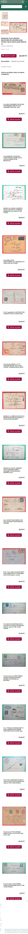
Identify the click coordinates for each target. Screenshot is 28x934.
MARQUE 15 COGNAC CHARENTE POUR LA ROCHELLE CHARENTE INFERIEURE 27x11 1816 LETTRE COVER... (13, 210)
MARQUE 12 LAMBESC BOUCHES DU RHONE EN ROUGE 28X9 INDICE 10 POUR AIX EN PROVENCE (13, 417)
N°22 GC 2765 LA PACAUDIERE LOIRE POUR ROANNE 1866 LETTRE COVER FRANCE (13, 885)
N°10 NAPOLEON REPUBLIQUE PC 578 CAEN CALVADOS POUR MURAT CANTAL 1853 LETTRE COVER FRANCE (13, 626)
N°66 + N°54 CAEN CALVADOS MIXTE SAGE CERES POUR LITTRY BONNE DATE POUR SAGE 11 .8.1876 (13, 573)
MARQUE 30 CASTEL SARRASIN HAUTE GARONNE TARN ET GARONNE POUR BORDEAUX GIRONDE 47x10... (12, 470)
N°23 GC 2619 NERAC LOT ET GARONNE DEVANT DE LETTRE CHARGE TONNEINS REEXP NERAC (13, 366)
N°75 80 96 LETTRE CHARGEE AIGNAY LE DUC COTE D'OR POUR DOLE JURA (13, 833)
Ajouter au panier (8, 56)
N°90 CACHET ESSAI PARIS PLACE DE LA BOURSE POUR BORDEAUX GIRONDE (13, 521)
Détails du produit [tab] (17, 61)
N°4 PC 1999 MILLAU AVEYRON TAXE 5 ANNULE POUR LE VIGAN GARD (14, 313)
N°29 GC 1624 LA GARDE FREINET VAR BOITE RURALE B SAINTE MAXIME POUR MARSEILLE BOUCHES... (13, 678)
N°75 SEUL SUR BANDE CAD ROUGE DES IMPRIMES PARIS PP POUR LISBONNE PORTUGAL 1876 (13, 106)
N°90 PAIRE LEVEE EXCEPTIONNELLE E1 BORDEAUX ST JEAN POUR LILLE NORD (14, 262)
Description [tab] (5, 61)
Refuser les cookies (11, 930)
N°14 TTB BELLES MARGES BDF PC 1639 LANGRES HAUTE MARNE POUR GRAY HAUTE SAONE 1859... (13, 729)
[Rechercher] (11, 6)
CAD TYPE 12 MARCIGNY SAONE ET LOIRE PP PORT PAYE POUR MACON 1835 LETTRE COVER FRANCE (13, 781)
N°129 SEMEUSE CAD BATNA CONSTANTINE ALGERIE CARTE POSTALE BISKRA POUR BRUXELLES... (12, 158)
